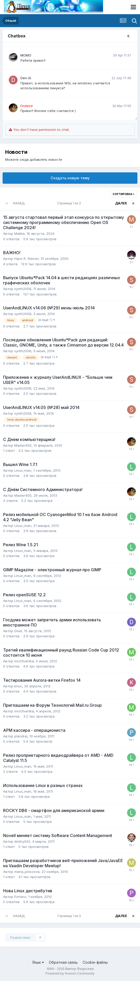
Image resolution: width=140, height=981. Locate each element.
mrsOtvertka (24, 661)
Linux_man (22, 470)
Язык (38, 962)
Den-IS (25, 78)
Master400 (23, 445)
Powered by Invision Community (70, 973)
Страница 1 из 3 (69, 203)
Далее (121, 203)
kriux (18, 686)
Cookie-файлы (95, 962)
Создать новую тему (70, 178)
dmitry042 (22, 841)
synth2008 (22, 289)
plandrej (20, 736)
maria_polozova (27, 872)
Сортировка (123, 194)
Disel (18, 631)
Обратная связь (63, 962)
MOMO (25, 55)
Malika (19, 233)
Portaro (20, 897)
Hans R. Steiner (26, 258)
